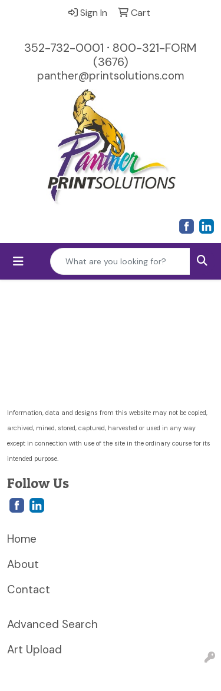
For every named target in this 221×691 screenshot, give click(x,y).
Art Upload (34, 649)
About (23, 564)
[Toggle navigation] (18, 261)
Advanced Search (52, 624)
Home (22, 538)
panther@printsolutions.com (110, 75)
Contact (28, 589)
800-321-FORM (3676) (145, 54)
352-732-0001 (64, 47)
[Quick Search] (120, 261)
